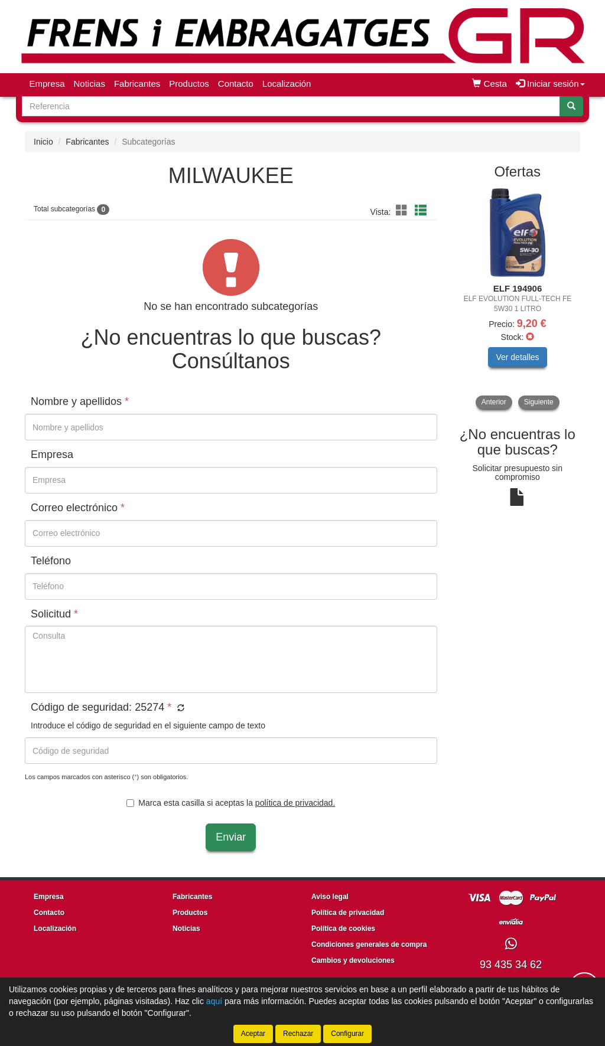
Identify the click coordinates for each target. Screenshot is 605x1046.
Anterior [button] (494, 402)
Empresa (47, 84)
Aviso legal (330, 897)
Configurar (347, 1033)
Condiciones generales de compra (369, 944)
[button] (403, 210)
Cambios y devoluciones (353, 960)
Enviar (231, 837)
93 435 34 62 (511, 964)
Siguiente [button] (539, 402)
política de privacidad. (295, 803)
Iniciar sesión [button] (550, 84)
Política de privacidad (347, 912)
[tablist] (518, 299)
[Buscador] (291, 106)
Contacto (235, 84)
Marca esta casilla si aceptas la (230, 803)
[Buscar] (571, 106)
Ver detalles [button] (517, 357)
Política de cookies (343, 928)
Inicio (43, 141)
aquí (214, 1001)
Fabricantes (137, 84)
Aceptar (253, 1033)
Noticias (89, 84)
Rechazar (298, 1033)
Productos (189, 84)
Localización (286, 84)
